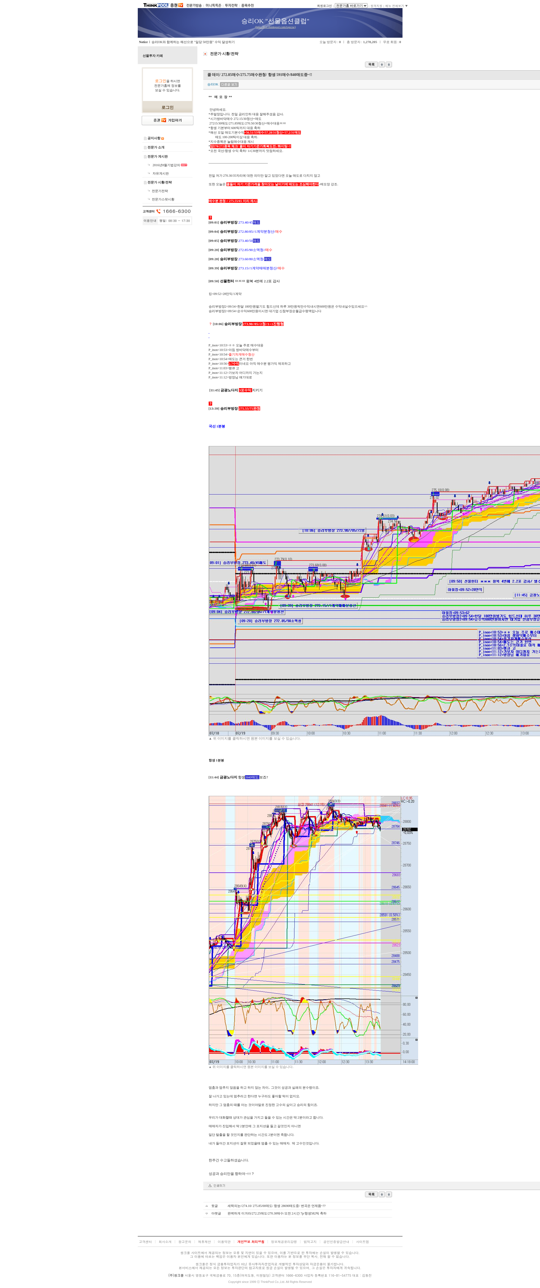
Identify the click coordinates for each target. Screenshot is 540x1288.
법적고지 (310, 1241)
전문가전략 (160, 191)
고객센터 (145, 1241)
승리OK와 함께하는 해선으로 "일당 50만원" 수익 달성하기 (193, 42)
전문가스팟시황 (163, 199)
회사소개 (165, 1241)
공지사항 (153, 138)
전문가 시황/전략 (159, 182)
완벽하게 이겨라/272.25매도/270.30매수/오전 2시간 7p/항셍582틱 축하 (277, 1213)
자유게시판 (161, 173)
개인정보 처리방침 (251, 1241)
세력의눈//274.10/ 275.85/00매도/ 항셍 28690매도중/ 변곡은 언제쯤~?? (277, 1206)
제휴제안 (204, 1241)
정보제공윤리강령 (284, 1241)
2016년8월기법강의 (167, 165)
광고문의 (184, 1241)
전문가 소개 (155, 147)
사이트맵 (362, 1241)
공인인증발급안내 (336, 1241)
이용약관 (224, 1241)
